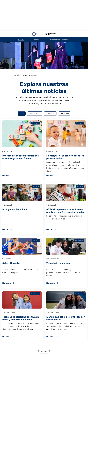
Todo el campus (35, 30)
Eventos (37, 9)
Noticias (21, 9)
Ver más (44, 268)
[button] (4, 454)
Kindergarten (50, 30)
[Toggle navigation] (84, 454)
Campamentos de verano (60, 9)
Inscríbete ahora (44, 454)
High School (64, 30)
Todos (21, 30)
